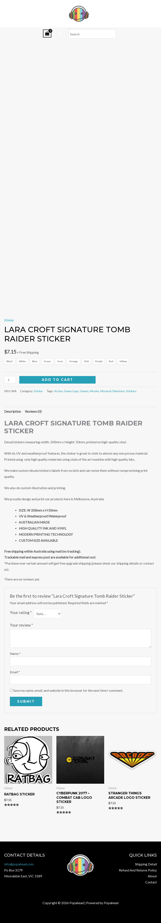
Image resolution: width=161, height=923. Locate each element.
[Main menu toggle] (60, 33)
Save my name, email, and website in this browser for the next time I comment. (68, 708)
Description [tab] (12, 430)
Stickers (131, 409)
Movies (94, 409)
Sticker (9, 338)
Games (84, 409)
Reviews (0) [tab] (33, 430)
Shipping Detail (146, 864)
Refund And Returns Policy (138, 870)
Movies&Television (112, 409)
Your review (21, 643)
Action (58, 409)
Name (15, 672)
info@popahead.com (19, 864)
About (152, 876)
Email (15, 690)
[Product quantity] (10, 398)
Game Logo (71, 409)
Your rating (21, 630)
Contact (151, 882)
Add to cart (57, 398)
